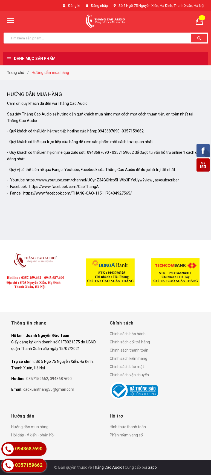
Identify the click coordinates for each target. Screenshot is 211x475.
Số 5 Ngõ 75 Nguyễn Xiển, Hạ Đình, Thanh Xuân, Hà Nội (161, 6)
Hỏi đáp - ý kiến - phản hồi (32, 435)
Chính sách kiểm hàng (128, 358)
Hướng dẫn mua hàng (34, 94)
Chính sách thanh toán (129, 350)
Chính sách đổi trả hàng (130, 342)
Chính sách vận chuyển (129, 375)
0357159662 (37, 378)
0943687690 (61, 378)
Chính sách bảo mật (127, 366)
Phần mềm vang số (126, 435)
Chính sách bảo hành (128, 334)
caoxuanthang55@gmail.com (48, 389)
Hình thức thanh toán (128, 427)
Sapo (152, 467)
